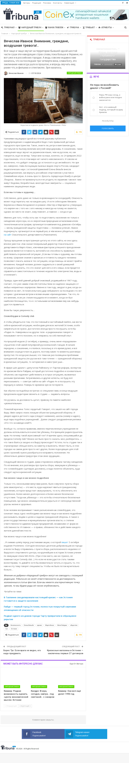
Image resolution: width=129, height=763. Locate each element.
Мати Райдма (62, 625)
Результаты (107, 121)
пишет (65, 542)
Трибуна (73, 27)
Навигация (69, 3)
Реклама (47, 3)
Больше (103, 27)
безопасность (16, 625)
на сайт (7, 234)
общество (73, 625)
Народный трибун (29, 27)
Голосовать (108, 128)
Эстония (14, 629)
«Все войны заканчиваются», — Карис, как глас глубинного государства (107, 52)
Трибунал (8, 27)
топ (6, 629)
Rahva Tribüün (54, 27)
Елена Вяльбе (29, 625)
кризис (39, 625)
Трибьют (89, 27)
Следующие (25, 706)
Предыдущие (11, 706)
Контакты (57, 3)
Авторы (26, 3)
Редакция (36, 3)
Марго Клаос (49, 625)
